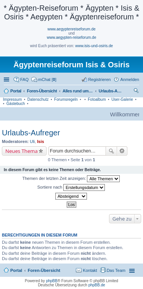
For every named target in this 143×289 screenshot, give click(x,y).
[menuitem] (43, 79)
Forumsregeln (66, 99)
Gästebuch (15, 104)
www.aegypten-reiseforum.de (71, 37)
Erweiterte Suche (122, 151)
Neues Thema (21, 151)
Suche (111, 151)
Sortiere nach (71, 187)
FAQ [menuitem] (24, 79)
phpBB (52, 281)
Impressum (12, 99)
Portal (15, 91)
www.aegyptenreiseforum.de (71, 29)
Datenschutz (38, 99)
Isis (40, 141)
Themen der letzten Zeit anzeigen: (71, 178)
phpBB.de (96, 285)
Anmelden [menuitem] (129, 79)
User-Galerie (122, 99)
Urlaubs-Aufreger (31, 133)
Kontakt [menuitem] (90, 270)
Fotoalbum (97, 99)
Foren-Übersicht (44, 270)
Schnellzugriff (7, 79)
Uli (32, 141)
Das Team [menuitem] (116, 270)
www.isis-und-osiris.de (94, 46)
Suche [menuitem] (137, 92)
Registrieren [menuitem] (99, 79)
